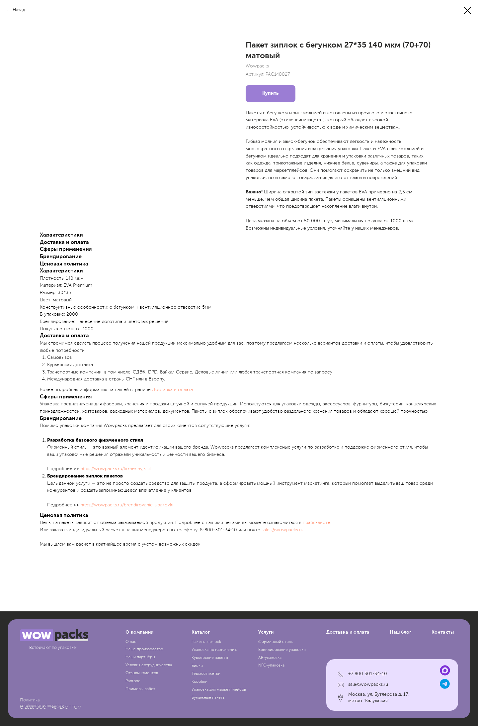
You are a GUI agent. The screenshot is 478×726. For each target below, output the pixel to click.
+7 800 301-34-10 (367, 674)
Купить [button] (270, 93)
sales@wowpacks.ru (282, 530)
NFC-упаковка (271, 666)
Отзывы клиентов (141, 673)
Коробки (199, 682)
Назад (19, 10)
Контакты (443, 632)
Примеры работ (140, 689)
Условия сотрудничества (148, 665)
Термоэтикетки (206, 674)
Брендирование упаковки (282, 650)
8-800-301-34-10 (218, 530)
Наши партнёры (140, 657)
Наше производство (144, 649)
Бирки (197, 666)
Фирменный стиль (275, 642)
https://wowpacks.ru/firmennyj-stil (115, 469)
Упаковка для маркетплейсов (219, 690)
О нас (130, 642)
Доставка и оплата (172, 389)
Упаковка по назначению (215, 650)
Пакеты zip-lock (206, 642)
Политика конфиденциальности (42, 703)
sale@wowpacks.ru (368, 684)
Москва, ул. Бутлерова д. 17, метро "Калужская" (378, 697)
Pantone (132, 681)
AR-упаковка (269, 658)
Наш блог (400, 632)
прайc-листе (316, 522)
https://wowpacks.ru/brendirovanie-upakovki (126, 505)
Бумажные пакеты (208, 698)
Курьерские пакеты (210, 658)
